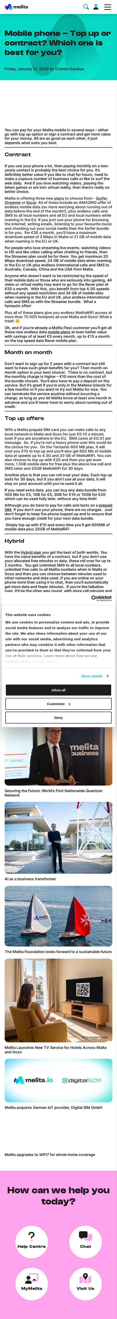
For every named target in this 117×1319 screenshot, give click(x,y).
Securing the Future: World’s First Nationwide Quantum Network (53, 793)
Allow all (59, 690)
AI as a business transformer (30, 879)
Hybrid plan (31, 552)
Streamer (13, 202)
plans (58, 198)
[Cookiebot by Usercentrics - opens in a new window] (91, 598)
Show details (92, 676)
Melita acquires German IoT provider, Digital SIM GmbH (53, 1107)
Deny (58, 717)
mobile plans (59, 332)
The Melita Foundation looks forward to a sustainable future (58, 952)
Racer (31, 202)
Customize (58, 704)
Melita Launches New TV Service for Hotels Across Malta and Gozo (56, 1049)
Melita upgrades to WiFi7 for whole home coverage (50, 1154)
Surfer (101, 198)
